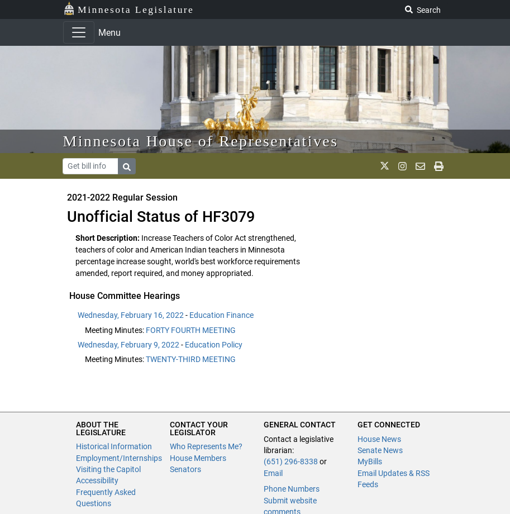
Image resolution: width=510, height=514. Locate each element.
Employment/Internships (119, 458)
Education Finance (221, 315)
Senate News (380, 450)
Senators (185, 469)
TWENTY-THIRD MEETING (191, 359)
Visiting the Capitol (108, 469)
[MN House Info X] (384, 166)
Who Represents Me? (206, 446)
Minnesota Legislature (128, 8)
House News (379, 439)
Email (273, 473)
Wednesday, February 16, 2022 (131, 315)
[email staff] (420, 166)
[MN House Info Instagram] (402, 166)
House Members (198, 458)
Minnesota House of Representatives (201, 141)
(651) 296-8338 (291, 461)
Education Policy (213, 344)
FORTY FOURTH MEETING (191, 330)
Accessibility (97, 480)
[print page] (439, 166)
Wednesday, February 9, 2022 (128, 344)
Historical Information (114, 446)
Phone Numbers (292, 488)
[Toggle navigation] (78, 32)
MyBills (370, 461)
